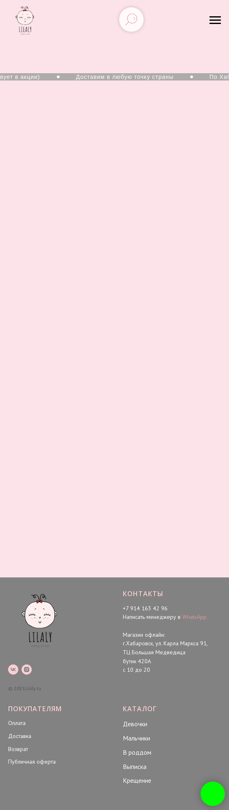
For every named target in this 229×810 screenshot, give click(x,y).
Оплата (17, 723)
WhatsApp (194, 617)
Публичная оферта (32, 761)
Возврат (18, 749)
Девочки (135, 724)
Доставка (19, 736)
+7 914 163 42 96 (145, 608)
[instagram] (27, 669)
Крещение (137, 780)
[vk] (13, 669)
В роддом (137, 752)
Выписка (134, 766)
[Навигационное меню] (215, 20)
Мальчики (136, 738)
